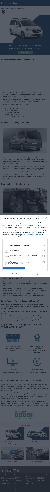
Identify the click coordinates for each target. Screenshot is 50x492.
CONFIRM (14, 268)
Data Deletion (15, 274)
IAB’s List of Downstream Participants (31, 234)
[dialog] (25, 246)
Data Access (25, 274)
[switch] (43, 245)
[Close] (46, 218)
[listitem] (25, 242)
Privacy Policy (34, 274)
